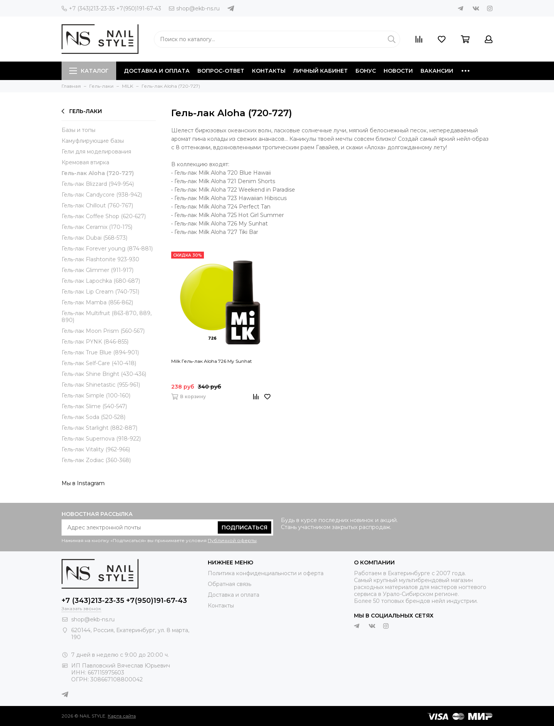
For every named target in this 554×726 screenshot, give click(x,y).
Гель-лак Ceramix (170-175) (97, 227)
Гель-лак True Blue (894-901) (100, 352)
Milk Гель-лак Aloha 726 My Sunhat (211, 361)
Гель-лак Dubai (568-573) (94, 237)
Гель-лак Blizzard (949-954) (98, 183)
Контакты (268, 70)
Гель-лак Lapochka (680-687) (101, 280)
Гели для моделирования (96, 151)
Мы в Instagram (83, 483)
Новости (398, 70)
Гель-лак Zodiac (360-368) (96, 460)
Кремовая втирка (85, 162)
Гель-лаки (82, 111)
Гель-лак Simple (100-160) (96, 395)
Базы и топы (78, 130)
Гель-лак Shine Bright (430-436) (104, 374)
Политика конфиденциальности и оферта (266, 573)
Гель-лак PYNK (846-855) (95, 341)
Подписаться (244, 527)
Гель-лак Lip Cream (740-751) (100, 291)
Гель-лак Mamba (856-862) (97, 302)
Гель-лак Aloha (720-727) (98, 173)
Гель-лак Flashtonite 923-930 (100, 259)
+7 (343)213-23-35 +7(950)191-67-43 (111, 8)
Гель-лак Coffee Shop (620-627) (104, 216)
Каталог (88, 70)
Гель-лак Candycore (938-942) (102, 194)
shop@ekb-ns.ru (194, 8)
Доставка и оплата (157, 70)
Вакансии (437, 70)
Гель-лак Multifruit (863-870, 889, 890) (107, 317)
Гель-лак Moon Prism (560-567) (103, 330)
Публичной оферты (232, 540)
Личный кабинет (320, 70)
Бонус (365, 70)
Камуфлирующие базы (93, 140)
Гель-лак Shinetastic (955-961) (101, 384)
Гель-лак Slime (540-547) (94, 406)
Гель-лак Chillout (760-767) (97, 205)
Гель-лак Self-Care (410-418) (99, 363)
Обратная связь (229, 584)
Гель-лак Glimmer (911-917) (97, 270)
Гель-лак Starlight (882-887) (99, 427)
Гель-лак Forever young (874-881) (107, 248)
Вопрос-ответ (220, 70)
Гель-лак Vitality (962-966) (96, 449)
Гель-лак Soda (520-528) (93, 417)
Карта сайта (122, 716)
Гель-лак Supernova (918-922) (101, 438)
